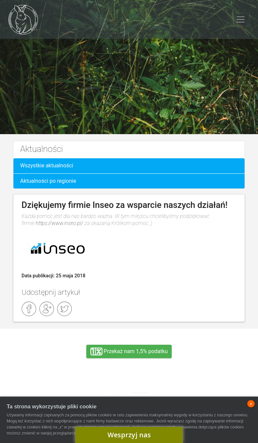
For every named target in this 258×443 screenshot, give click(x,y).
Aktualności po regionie (48, 181)
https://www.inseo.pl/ (59, 223)
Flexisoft (139, 393)
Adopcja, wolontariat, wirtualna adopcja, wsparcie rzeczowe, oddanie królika (48, 391)
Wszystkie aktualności (46, 165)
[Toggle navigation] (240, 19)
